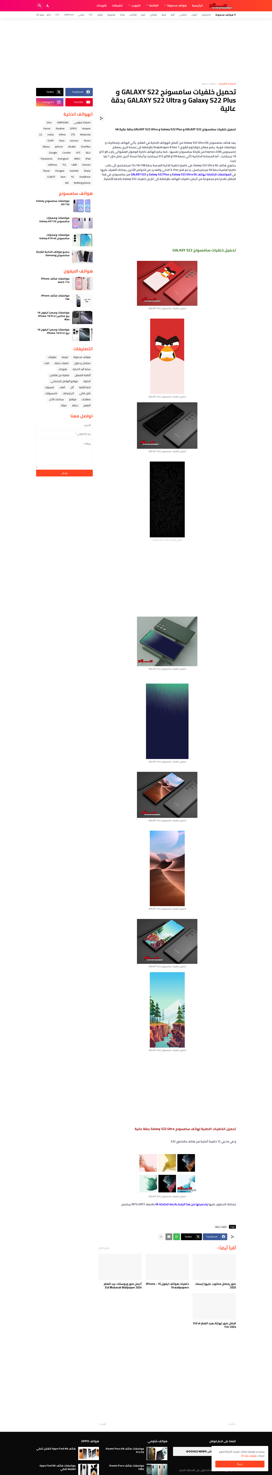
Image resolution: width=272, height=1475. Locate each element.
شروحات (102, 5)
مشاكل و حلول (82, 363)
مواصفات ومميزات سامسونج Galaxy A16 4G (54, 236)
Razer (46, 170)
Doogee (59, 170)
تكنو (49, 14)
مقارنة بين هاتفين (59, 375)
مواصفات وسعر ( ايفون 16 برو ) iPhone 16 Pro (53, 331)
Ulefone (52, 164)
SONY (50, 140)
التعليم (86, 405)
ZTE (91, 14)
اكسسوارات (51, 393)
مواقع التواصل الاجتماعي (64, 381)
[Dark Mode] (48, 5)
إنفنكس (133, 14)
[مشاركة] (101, 118)
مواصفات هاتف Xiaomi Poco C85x (126, 1467)
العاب (62, 387)
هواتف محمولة (177, 5)
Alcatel (72, 146)
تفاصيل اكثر (250, 1455)
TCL (64, 164)
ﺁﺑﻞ (72, 387)
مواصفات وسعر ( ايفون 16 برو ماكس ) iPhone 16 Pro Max (53, 316)
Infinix (62, 134)
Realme (60, 128)
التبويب (136, 5)
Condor (66, 152)
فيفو (164, 14)
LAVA (74, 164)
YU (72, 176)
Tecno (87, 140)
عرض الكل (103, 1248)
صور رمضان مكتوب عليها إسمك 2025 (215, 1285)
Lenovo (74, 140)
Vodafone (84, 176)
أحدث (231, 1424)
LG (40, 134)
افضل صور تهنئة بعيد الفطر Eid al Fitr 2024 (214, 1325)
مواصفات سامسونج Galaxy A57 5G (53, 202)
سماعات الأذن (56, 399)
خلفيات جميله (209, 83)
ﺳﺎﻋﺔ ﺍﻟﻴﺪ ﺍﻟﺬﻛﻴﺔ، (81, 369)
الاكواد (86, 381)
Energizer (63, 158)
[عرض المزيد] (161, 1236)
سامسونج (206, 14)
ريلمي (81, 14)
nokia (50, 134)
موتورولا (111, 14)
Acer (63, 176)
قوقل (100, 14)
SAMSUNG (63, 122)
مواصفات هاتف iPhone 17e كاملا (55, 280)
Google (53, 152)
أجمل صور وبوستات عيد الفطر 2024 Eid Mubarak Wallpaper (123, 1285)
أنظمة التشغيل (82, 375)
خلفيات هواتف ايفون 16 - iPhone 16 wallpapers (167, 1285)
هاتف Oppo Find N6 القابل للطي (56, 1448)
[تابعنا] (41, 14)
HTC (57, 14)
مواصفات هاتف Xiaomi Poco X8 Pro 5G (125, 1450)
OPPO (73, 128)
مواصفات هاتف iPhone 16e (55, 297)
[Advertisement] (136, 50)
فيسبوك (49, 387)
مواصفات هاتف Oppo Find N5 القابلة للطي (57, 1467)
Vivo (49, 122)
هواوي (153, 14)
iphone (59, 146)
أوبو (173, 14)
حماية (75, 405)
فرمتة (65, 357)
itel (67, 182)
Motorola (85, 134)
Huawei (86, 128)
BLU (88, 152)
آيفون (194, 14)
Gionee (86, 164)
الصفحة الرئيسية (227, 83)
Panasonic (47, 158)
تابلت (46, 363)
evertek (74, 170)
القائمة (153, 5)
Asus (62, 140)
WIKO (77, 158)
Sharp (87, 170)
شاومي (183, 14)
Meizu (46, 146)
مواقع (72, 399)
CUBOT (51, 176)
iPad (88, 158)
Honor (47, 128)
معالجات (86, 399)
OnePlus (69, 14)
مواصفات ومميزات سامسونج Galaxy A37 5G (54, 219)
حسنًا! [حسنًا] (240, 1464)
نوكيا (122, 14)
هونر (143, 14)
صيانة (64, 405)
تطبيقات (117, 5)
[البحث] (39, 5)
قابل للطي (84, 393)
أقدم (103, 1424)
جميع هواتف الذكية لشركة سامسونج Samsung (53, 253)
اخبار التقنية (84, 387)
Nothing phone (82, 182)
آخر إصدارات (68, 393)
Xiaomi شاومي (82, 122)
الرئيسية (197, 5)
